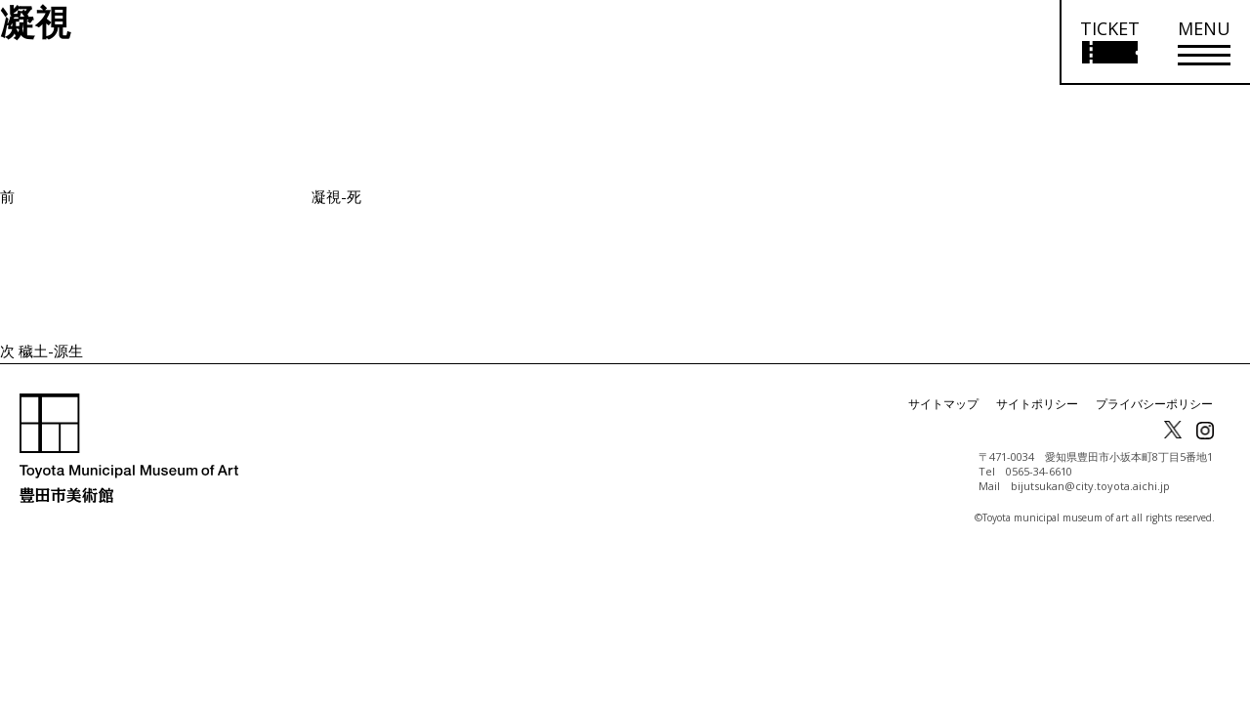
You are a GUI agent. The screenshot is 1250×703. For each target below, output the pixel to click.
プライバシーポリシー (1154, 403)
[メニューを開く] (1204, 42)
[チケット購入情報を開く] (1109, 42)
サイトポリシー (1037, 403)
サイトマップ (943, 403)
